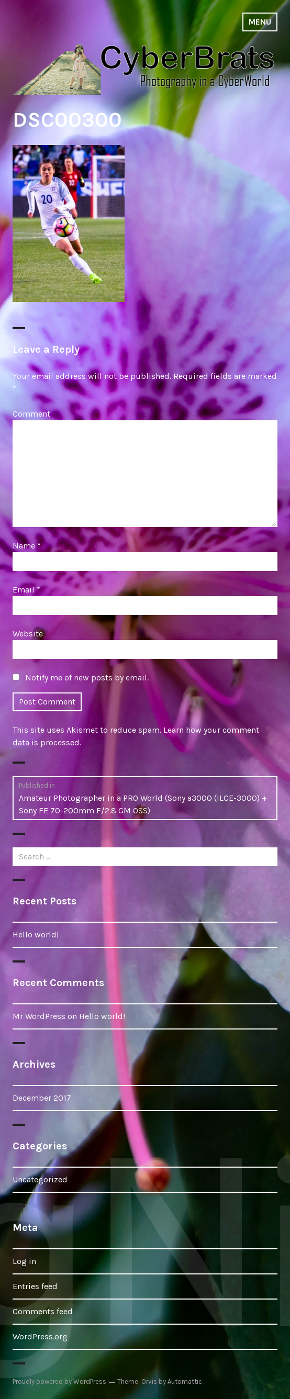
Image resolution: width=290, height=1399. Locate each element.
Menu (260, 22)
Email (26, 590)
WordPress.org (40, 1336)
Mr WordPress (39, 1016)
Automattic (185, 1381)
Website (28, 634)
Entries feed (35, 1286)
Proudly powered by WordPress (59, 1381)
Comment (31, 414)
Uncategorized (40, 1179)
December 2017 (42, 1098)
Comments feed (43, 1311)
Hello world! (36, 934)
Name (27, 546)
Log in (24, 1261)
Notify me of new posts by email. (87, 677)
